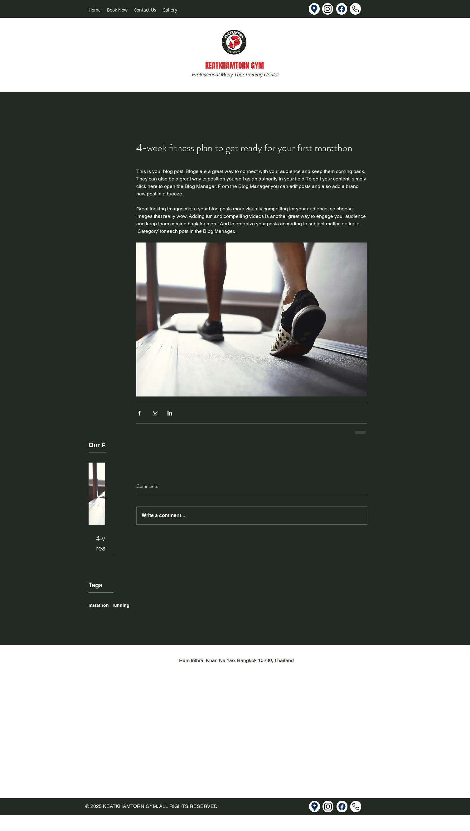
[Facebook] (341, 9)
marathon (99, 605)
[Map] (314, 9)
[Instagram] (327, 9)
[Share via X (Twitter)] (154, 413)
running (121, 605)
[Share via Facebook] (139, 413)
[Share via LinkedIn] (170, 413)
